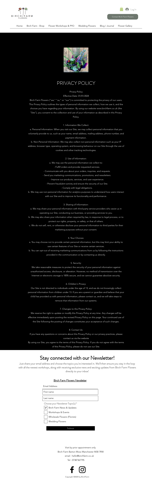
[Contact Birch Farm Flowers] (122, 17)
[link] (121, 9)
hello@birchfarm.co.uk (83, 456)
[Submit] (70, 428)
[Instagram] (82, 469)
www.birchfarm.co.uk (107, 108)
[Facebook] (71, 469)
